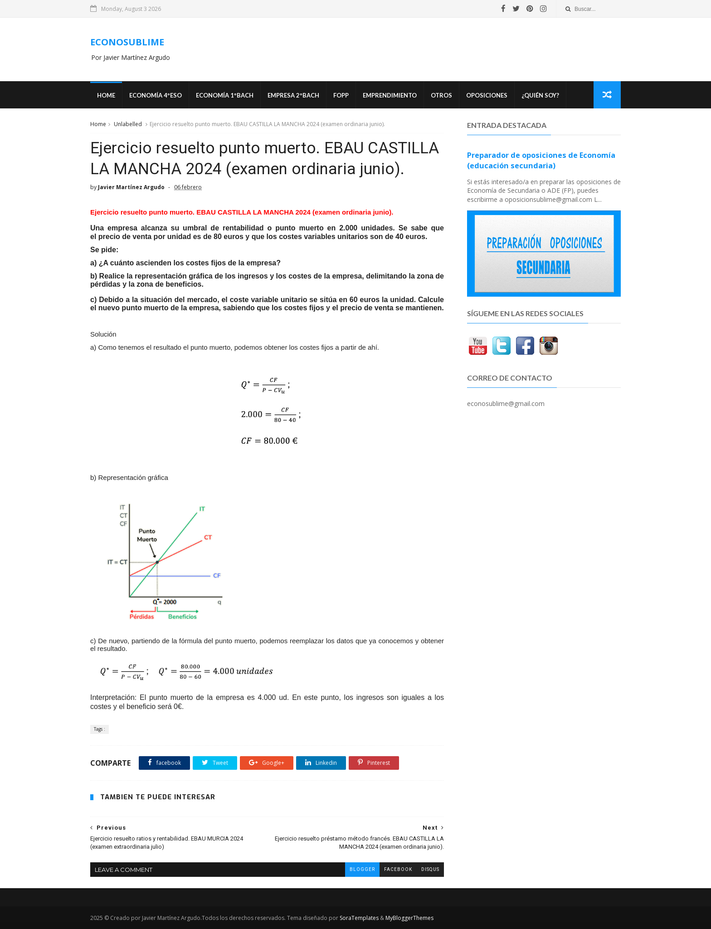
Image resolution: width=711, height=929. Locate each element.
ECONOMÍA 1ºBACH (224, 95)
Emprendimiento (390, 95)
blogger (362, 869)
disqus (430, 869)
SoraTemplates (359, 918)
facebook (398, 869)
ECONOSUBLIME (127, 42)
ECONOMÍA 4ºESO (155, 95)
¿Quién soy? (540, 95)
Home (106, 95)
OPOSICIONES (486, 95)
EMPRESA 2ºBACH (293, 95)
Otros (441, 95)
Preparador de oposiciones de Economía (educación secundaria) (541, 160)
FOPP (341, 95)
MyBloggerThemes (409, 918)
